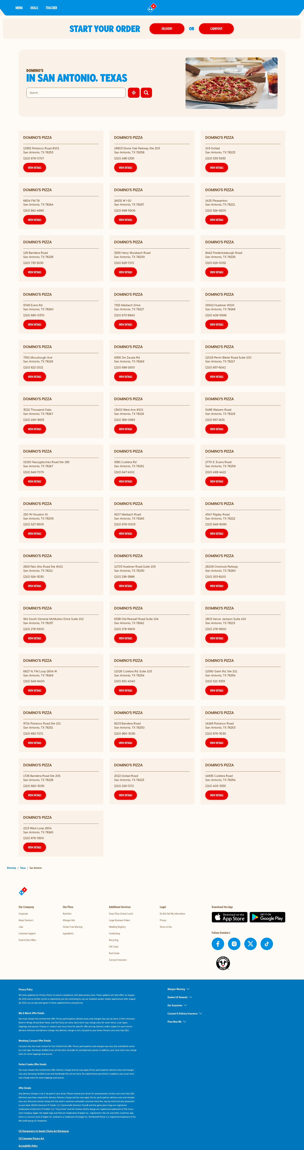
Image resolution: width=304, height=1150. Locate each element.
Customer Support (27, 933)
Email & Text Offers (27, 940)
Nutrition (67, 913)
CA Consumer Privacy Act (31, 1138)
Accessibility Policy (28, 1145)
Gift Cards (113, 946)
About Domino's (26, 920)
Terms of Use (166, 927)
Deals (34, 7)
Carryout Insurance (118, 960)
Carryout (217, 28)
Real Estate (114, 953)
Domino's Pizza (37, 137)
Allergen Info (69, 920)
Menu (19, 7)
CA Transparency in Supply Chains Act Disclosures (44, 1131)
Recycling (113, 940)
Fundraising (114, 933)
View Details (34, 167)
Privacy (163, 920)
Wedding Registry (117, 927)
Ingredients (68, 933)
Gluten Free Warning (72, 927)
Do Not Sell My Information (172, 913)
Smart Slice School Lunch (121, 913)
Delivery (167, 28)
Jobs (21, 927)
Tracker (51, 7)
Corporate (23, 913)
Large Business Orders (119, 920)
